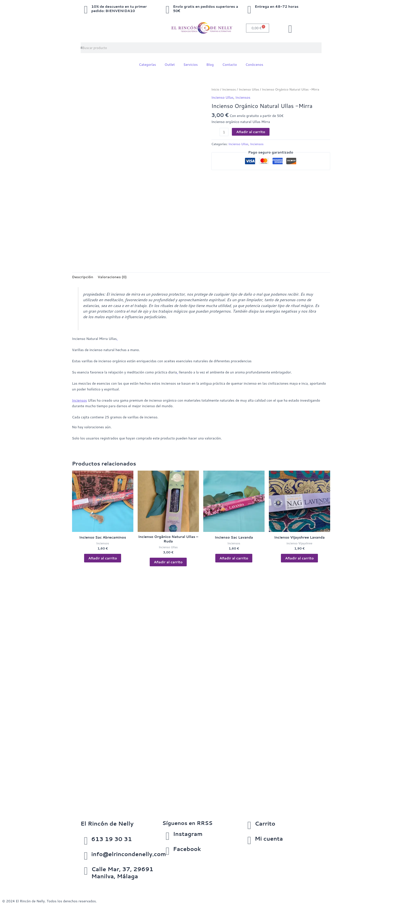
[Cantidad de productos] (224, 132)
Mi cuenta (269, 838)
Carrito (265, 823)
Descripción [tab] (83, 276)
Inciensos (229, 89)
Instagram (188, 834)
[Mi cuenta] (249, 840)
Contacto (229, 64)
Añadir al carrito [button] (102, 558)
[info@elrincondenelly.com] (86, 856)
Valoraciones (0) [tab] (112, 276)
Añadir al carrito (250, 131)
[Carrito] (249, 825)
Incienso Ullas (249, 89)
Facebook (187, 849)
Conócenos (254, 64)
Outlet (170, 64)
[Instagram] (167, 835)
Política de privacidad (40, 884)
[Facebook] (167, 850)
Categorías (147, 64)
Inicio (215, 89)
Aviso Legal (11, 884)
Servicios (190, 64)
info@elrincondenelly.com (129, 854)
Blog (210, 64)
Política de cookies (75, 884)
